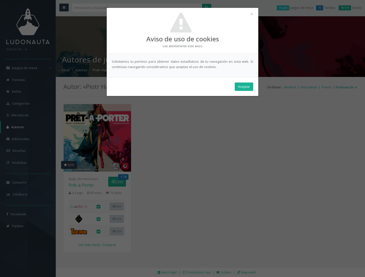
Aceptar (244, 86)
